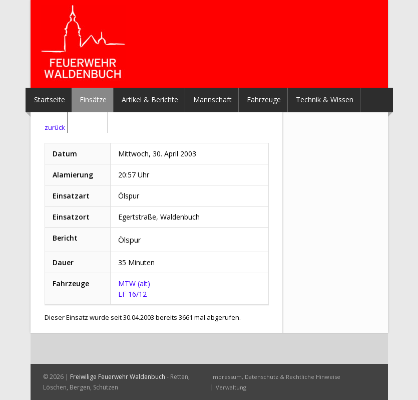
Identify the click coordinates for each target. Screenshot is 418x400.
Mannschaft (212, 99)
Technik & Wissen (324, 99)
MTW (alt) (134, 283)
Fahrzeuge (264, 99)
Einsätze (93, 99)
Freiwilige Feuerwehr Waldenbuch (117, 376)
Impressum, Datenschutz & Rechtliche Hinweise (275, 376)
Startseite (49, 99)
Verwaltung (231, 387)
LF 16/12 (132, 294)
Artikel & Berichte (150, 99)
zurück (55, 127)
